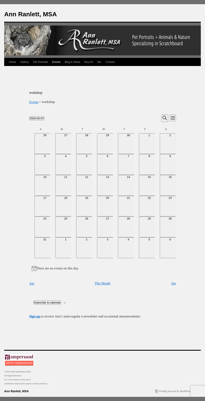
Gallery (24, 61)
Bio (99, 61)
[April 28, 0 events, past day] (86, 143)
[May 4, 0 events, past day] (65, 164)
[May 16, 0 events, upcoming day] (170, 185)
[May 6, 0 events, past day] (107, 164)
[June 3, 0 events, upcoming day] (107, 247)
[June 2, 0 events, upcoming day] (86, 247)
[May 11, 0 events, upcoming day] (65, 185)
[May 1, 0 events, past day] (149, 143)
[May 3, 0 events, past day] (45, 164)
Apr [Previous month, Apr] (32, 283)
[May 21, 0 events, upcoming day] (128, 206)
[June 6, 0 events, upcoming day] (170, 247)
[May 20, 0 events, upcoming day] (107, 206)
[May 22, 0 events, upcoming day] (149, 206)
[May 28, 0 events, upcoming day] (128, 227)
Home (12, 61)
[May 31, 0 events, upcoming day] (45, 247)
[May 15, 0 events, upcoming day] (149, 185)
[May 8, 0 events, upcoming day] (149, 164)
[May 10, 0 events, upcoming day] (45, 185)
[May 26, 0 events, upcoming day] (86, 227)
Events (56, 61)
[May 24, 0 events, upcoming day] (45, 227)
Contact (110, 61)
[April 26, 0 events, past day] (45, 143)
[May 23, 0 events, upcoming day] (170, 206)
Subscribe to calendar (47, 302)
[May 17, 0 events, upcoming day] (45, 206)
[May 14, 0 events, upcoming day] (128, 185)
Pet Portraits (40, 61)
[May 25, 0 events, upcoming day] (65, 227)
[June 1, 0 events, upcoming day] (65, 247)
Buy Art (89, 61)
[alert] (102, 268)
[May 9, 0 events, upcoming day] (170, 164)
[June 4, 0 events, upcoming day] (128, 247)
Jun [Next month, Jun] (173, 283)
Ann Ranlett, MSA (30, 14)
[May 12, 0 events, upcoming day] (86, 185)
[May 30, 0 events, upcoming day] (170, 227)
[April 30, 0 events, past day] (128, 143)
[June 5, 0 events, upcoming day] (149, 247)
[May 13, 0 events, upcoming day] (107, 185)
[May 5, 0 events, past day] (86, 164)
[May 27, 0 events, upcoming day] (107, 227)
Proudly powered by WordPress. (175, 391)
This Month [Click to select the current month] (102, 283)
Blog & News (72, 61)
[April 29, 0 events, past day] (107, 143)
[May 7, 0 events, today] (128, 164)
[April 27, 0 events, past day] (65, 143)
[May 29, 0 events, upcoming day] (149, 227)
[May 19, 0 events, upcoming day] (86, 206)
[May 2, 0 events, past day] (170, 143)
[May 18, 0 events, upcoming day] (65, 206)
